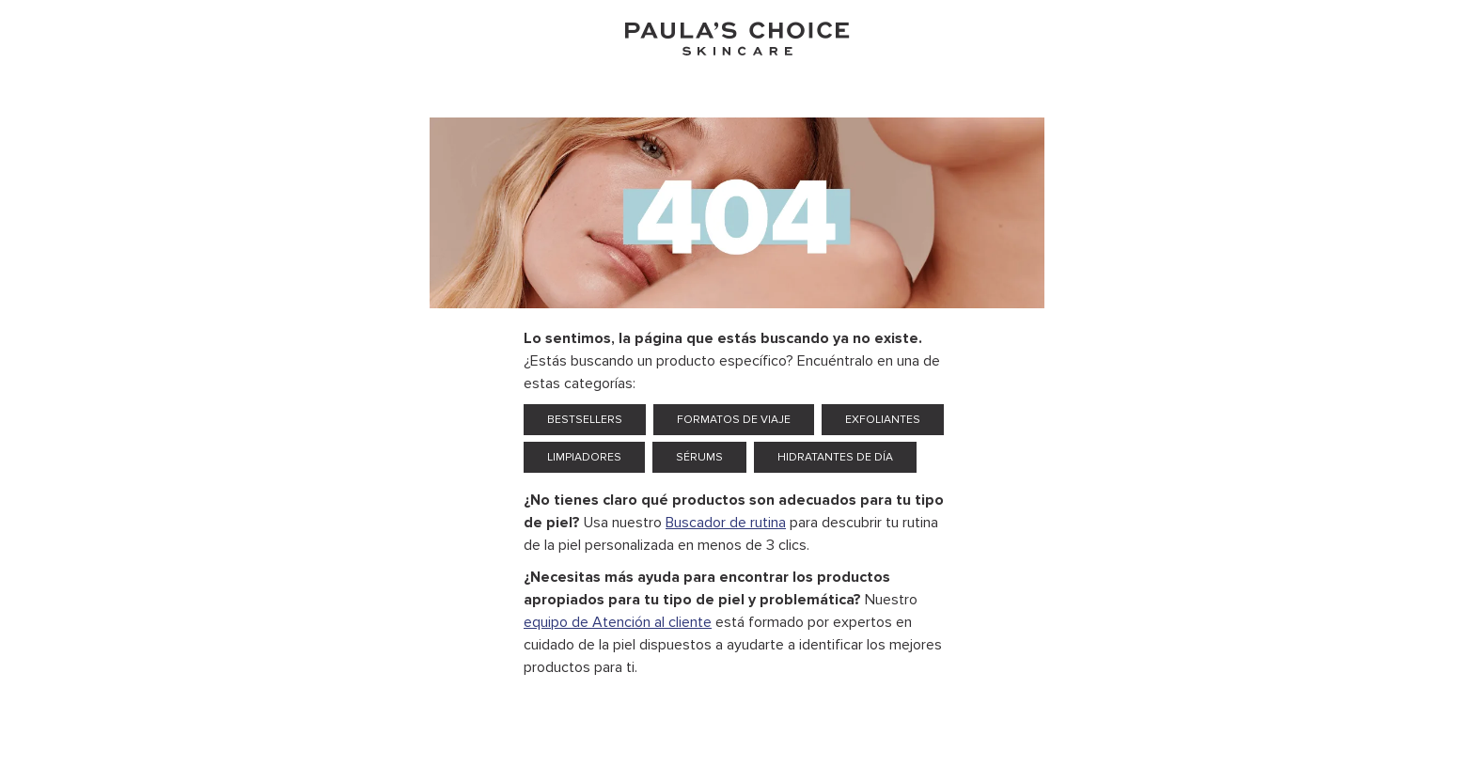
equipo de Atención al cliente (618, 622)
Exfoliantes (882, 420)
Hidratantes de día (835, 457)
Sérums (699, 457)
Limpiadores (584, 457)
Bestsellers (584, 420)
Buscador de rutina (726, 522)
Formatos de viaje (734, 420)
